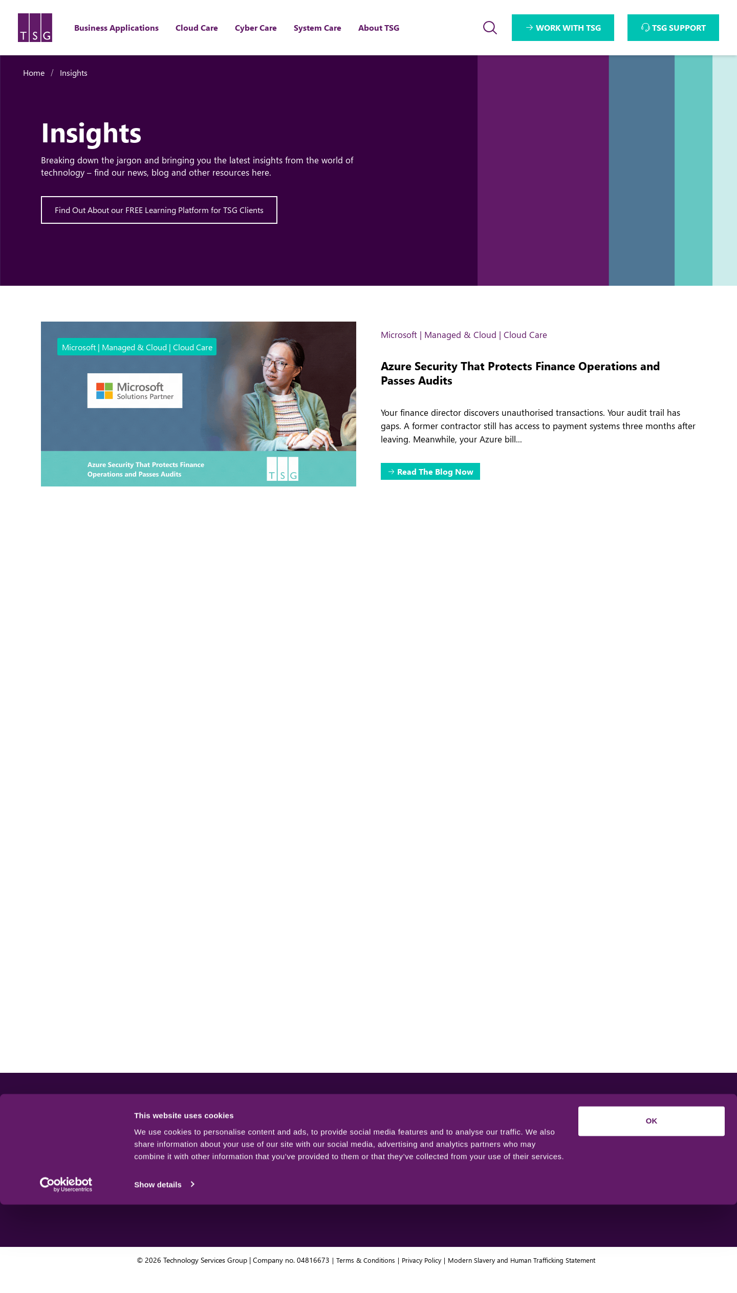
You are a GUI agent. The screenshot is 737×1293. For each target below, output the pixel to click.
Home (34, 72)
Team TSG (463, 1163)
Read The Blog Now (437, 472)
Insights (74, 72)
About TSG (465, 1141)
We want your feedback (644, 1141)
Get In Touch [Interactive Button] (100, 1148)
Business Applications (293, 1141)
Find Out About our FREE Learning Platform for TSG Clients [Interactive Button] (159, 210)
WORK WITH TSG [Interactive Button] (568, 27)
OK (652, 1209)
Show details (158, 1272)
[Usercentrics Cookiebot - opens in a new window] (66, 1273)
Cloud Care (272, 1163)
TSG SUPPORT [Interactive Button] (679, 27)
